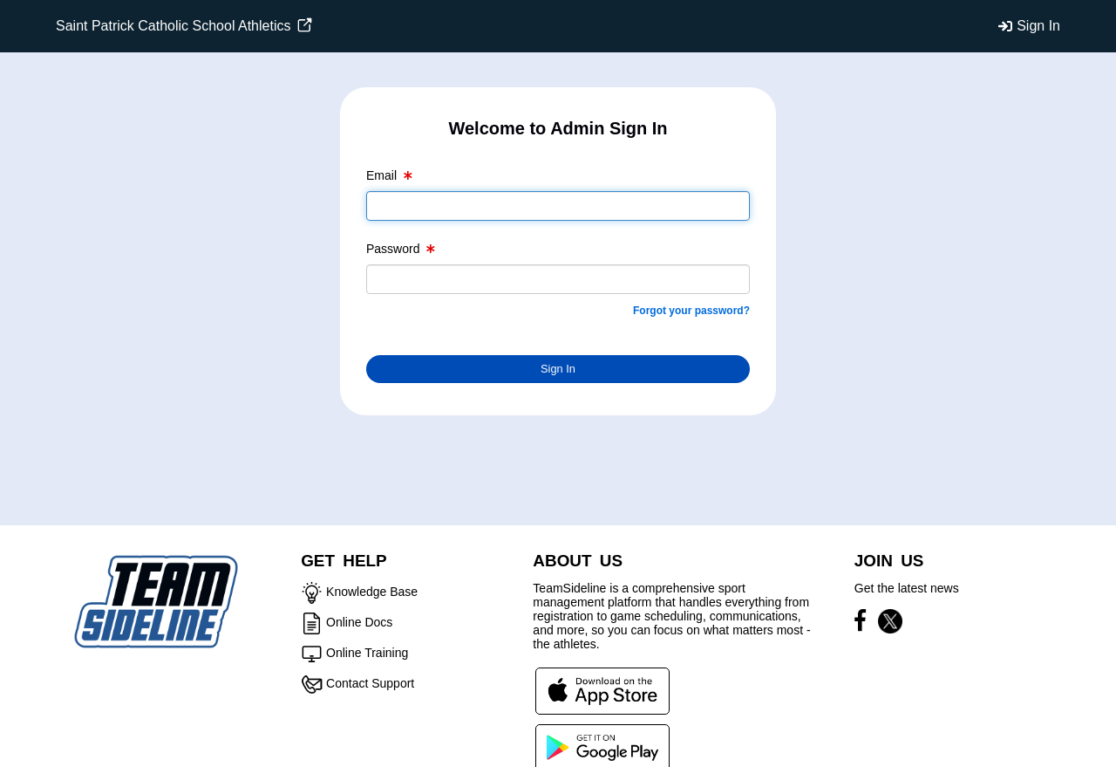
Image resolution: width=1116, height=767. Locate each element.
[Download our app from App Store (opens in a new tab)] (602, 690)
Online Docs (359, 622)
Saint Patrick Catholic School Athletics (184, 25)
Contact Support (370, 683)
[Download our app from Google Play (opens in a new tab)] (602, 747)
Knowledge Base (372, 592)
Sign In (1038, 25)
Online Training (367, 653)
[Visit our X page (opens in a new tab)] (890, 624)
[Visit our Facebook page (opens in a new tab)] (864, 624)
